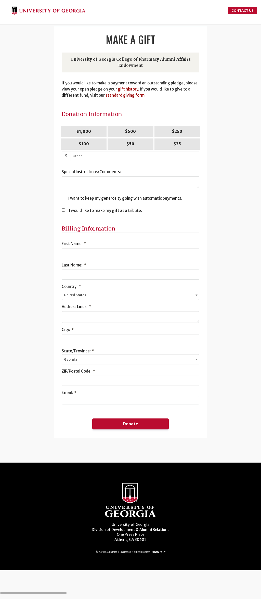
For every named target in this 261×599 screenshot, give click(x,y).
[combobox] (130, 295)
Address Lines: (76, 306)
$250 (177, 131)
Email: (69, 392)
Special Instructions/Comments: (91, 171)
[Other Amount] (135, 156)
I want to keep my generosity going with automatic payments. (125, 198)
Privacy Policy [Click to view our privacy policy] (158, 552)
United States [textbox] (75, 295)
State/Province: (78, 351)
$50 (130, 144)
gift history (128, 89)
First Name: (74, 243)
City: (68, 329)
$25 (177, 144)
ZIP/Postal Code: (78, 371)
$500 (130, 131)
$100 (84, 144)
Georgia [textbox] (70, 359)
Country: (71, 286)
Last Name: (74, 265)
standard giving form (125, 95)
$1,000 (83, 131)
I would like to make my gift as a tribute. (105, 210)
